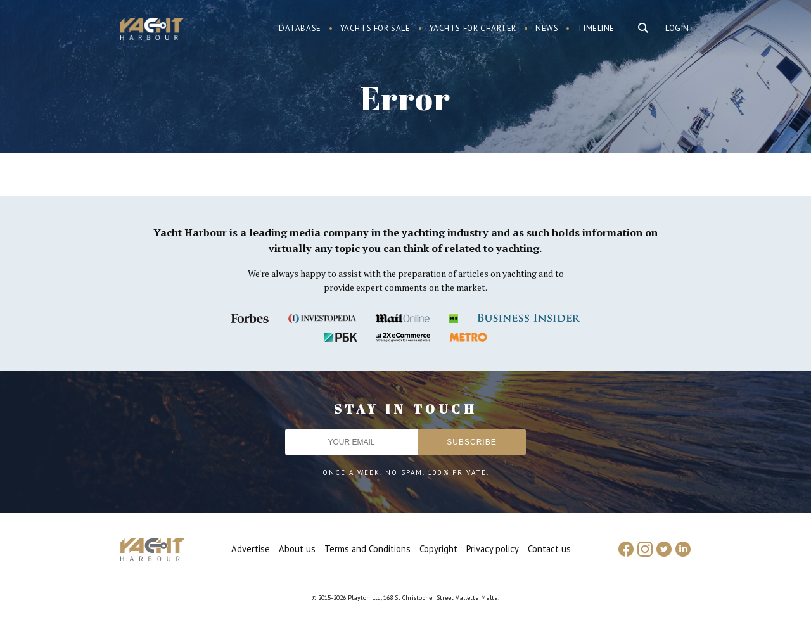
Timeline (596, 28)
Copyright (438, 549)
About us (297, 549)
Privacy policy (492, 549)
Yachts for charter (473, 28)
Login (677, 28)
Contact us (549, 549)
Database (300, 28)
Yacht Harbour (152, 30)
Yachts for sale (375, 28)
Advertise (250, 549)
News (546, 28)
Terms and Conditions (367, 549)
